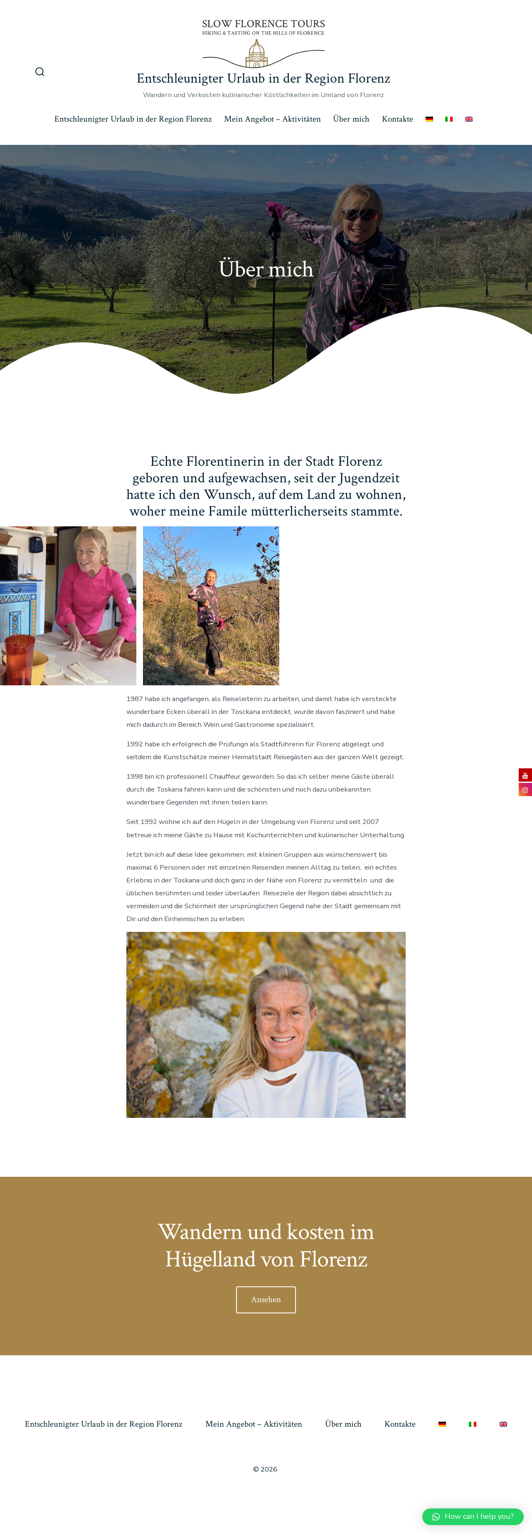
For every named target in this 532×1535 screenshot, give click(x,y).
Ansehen (266, 1299)
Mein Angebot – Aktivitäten (272, 119)
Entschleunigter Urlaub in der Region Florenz (133, 119)
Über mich (351, 119)
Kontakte (397, 119)
